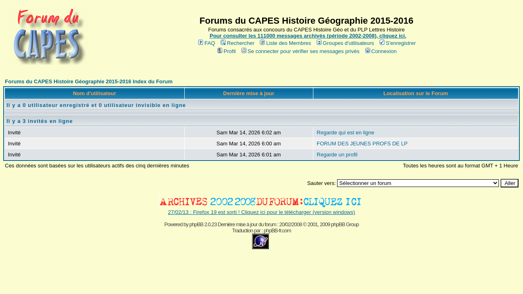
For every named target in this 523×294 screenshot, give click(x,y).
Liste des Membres (285, 43)
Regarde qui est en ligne (345, 132)
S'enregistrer (398, 43)
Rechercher (237, 43)
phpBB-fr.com (277, 230)
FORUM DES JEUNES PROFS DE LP (362, 143)
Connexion (381, 51)
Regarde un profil (337, 154)
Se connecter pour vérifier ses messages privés (300, 51)
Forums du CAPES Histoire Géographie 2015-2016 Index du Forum (88, 81)
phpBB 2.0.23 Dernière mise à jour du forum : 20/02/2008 (245, 224)
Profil (226, 51)
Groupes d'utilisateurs (345, 43)
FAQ (206, 43)
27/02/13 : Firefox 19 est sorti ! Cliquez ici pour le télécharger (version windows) (261, 212)
